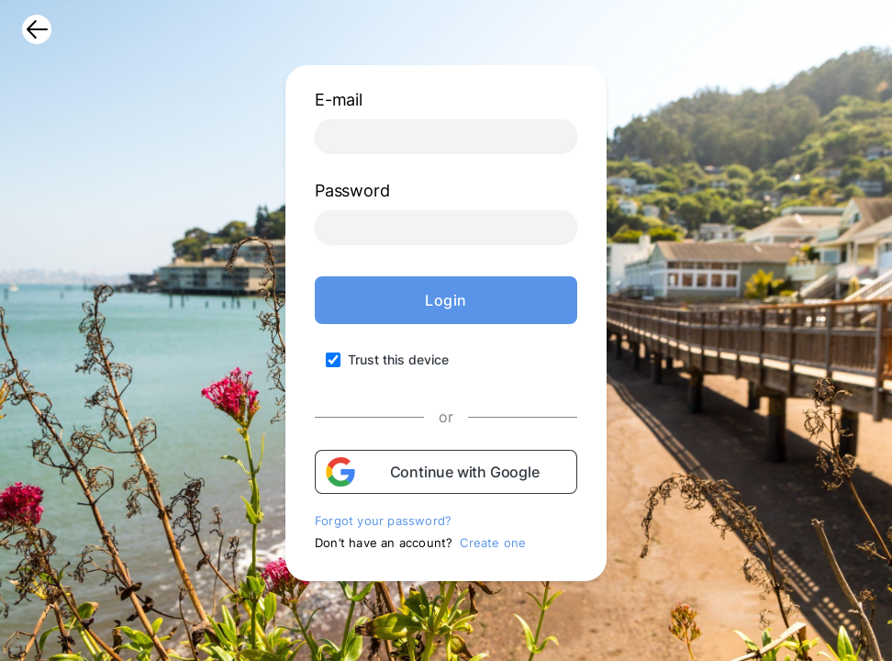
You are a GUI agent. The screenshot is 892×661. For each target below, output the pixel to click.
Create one (493, 542)
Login (446, 300)
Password (352, 190)
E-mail (338, 99)
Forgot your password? (383, 520)
